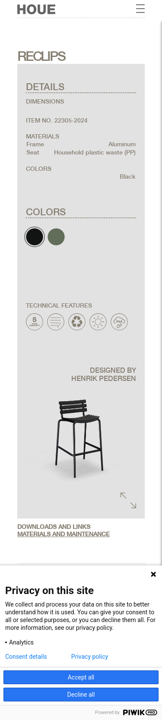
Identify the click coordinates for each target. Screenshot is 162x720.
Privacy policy (89, 656)
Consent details (26, 656)
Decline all (81, 694)
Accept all (81, 677)
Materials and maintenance (63, 534)
